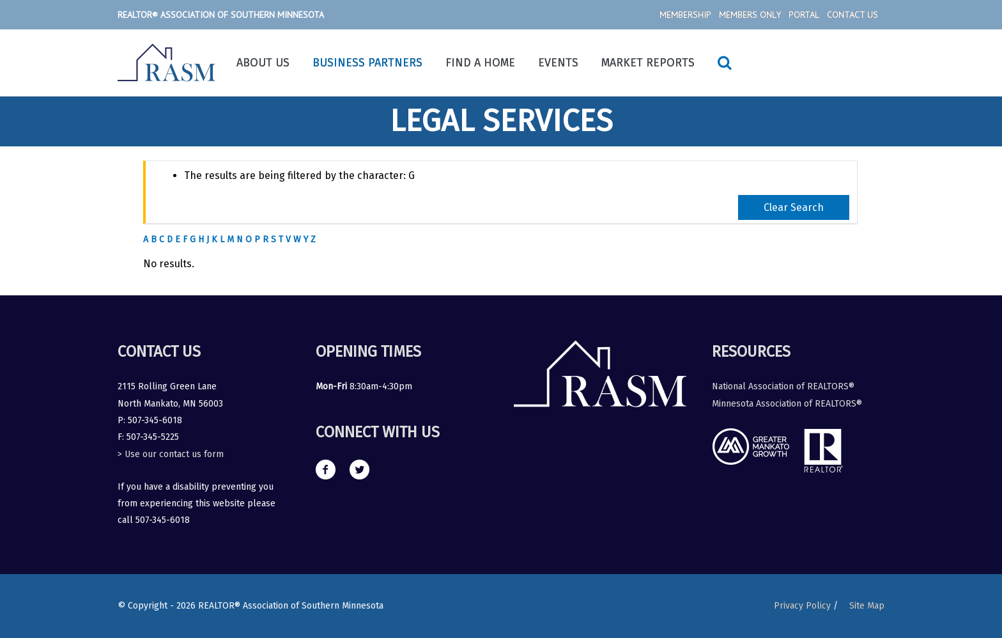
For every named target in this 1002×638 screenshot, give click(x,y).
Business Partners (367, 63)
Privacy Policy (802, 605)
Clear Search (794, 207)
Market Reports (648, 63)
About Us (262, 63)
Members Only (750, 14)
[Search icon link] (725, 62)
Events (558, 63)
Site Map (866, 605)
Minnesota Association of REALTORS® (787, 403)
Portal (804, 14)
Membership (685, 14)
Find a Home (480, 63)
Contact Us (852, 14)
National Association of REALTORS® (783, 386)
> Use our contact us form (171, 454)
